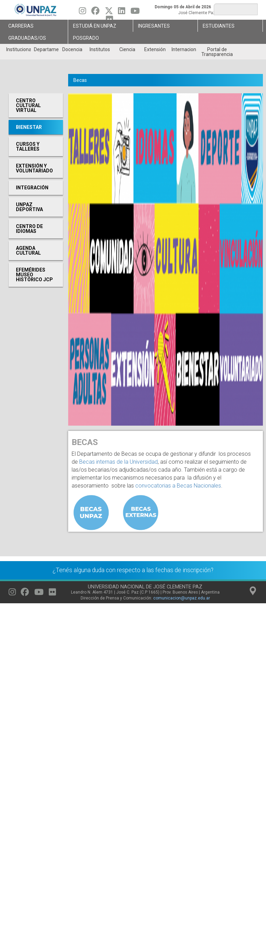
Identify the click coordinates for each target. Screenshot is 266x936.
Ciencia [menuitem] (127, 49)
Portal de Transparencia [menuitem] (217, 52)
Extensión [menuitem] (155, 49)
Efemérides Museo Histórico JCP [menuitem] (34, 274)
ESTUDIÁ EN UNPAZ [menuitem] (94, 26)
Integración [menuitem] (32, 187)
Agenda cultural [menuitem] (28, 250)
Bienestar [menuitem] (29, 127)
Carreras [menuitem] (21, 26)
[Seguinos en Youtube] (135, 12)
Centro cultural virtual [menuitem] (28, 105)
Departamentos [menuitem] (46, 49)
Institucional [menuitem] (18, 49)
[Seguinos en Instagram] (82, 12)
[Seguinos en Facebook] (95, 12)
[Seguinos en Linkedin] (121, 12)
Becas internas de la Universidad (118, 461)
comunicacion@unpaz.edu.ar (181, 598)
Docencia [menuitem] (72, 49)
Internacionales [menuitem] (184, 49)
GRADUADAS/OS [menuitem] (27, 38)
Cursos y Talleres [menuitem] (27, 146)
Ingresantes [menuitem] (154, 26)
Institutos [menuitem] (100, 49)
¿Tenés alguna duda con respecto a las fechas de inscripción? (133, 570)
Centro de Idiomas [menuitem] (29, 229)
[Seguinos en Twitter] (109, 12)
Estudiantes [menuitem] (219, 26)
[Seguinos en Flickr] (52, 593)
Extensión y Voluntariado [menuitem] (34, 168)
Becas (80, 80)
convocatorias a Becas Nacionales (178, 485)
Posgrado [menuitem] (86, 38)
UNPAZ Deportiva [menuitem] (29, 207)
